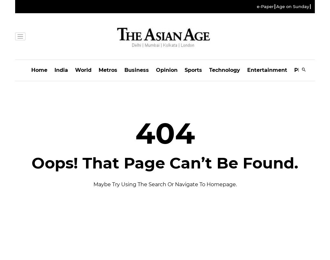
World (83, 70)
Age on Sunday (292, 6)
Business (136, 70)
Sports (193, 70)
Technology (224, 70)
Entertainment (267, 70)
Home (39, 70)
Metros (108, 70)
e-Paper (265, 6)
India (61, 70)
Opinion (167, 70)
